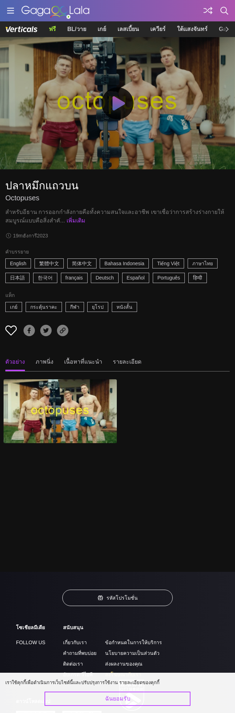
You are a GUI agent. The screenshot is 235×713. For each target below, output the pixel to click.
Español (136, 278)
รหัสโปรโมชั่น (117, 598)
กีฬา (74, 307)
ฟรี (52, 29)
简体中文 (82, 263)
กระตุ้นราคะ (43, 307)
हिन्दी (197, 278)
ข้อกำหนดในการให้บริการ (133, 642)
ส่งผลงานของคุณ (123, 664)
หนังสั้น (124, 307)
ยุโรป (98, 307)
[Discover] (207, 10)
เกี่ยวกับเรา (75, 642)
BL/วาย (76, 29)
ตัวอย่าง (15, 362)
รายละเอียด (127, 362)
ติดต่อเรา (73, 664)
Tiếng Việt (168, 263)
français (74, 278)
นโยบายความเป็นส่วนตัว (132, 653)
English (18, 263)
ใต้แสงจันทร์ (192, 29)
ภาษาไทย (202, 263)
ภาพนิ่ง (44, 362)
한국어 (45, 278)
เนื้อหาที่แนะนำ (83, 362)
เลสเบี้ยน (128, 29)
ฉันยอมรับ (117, 699)
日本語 (17, 278)
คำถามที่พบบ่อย (79, 653)
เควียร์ (158, 29)
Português (168, 278)
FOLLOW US (30, 642)
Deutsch (104, 278)
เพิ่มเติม (76, 220)
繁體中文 (49, 263)
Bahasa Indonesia (124, 263)
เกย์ (102, 29)
